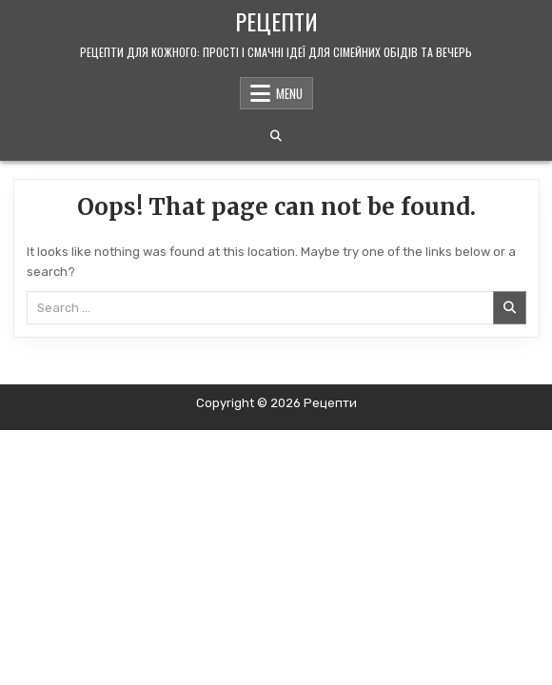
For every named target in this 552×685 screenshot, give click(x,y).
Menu (289, 93)
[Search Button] (276, 136)
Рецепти (276, 21)
